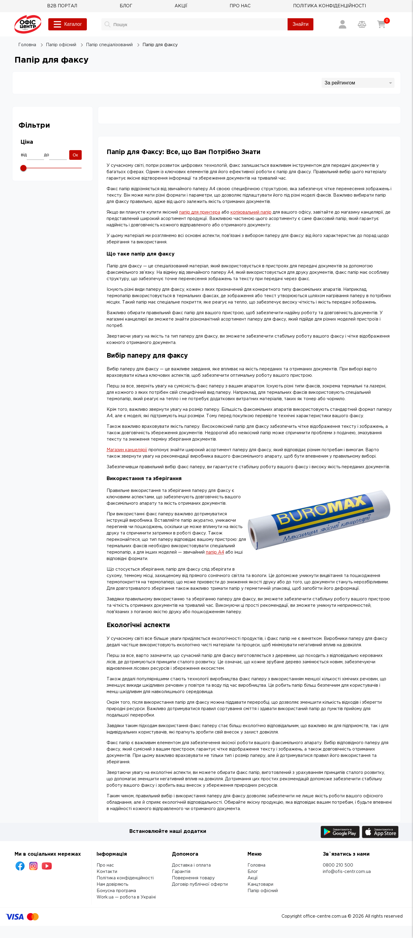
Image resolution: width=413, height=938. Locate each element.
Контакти (107, 872)
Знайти (300, 24)
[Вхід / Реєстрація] (342, 24)
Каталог (67, 24)
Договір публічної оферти (200, 884)
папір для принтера (199, 212)
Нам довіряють (112, 884)
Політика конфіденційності (125, 878)
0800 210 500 (338, 865)
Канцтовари (260, 884)
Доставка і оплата (191, 865)
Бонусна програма (116, 891)
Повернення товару (193, 878)
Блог (252, 872)
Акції (252, 878)
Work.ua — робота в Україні (126, 897)
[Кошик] (381, 24)
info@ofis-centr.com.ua (347, 872)
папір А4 (215, 552)
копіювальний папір (250, 212)
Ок (75, 155)
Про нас (105, 865)
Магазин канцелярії (127, 450)
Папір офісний (262, 891)
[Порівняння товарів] (362, 24)
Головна (256, 865)
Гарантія (181, 872)
